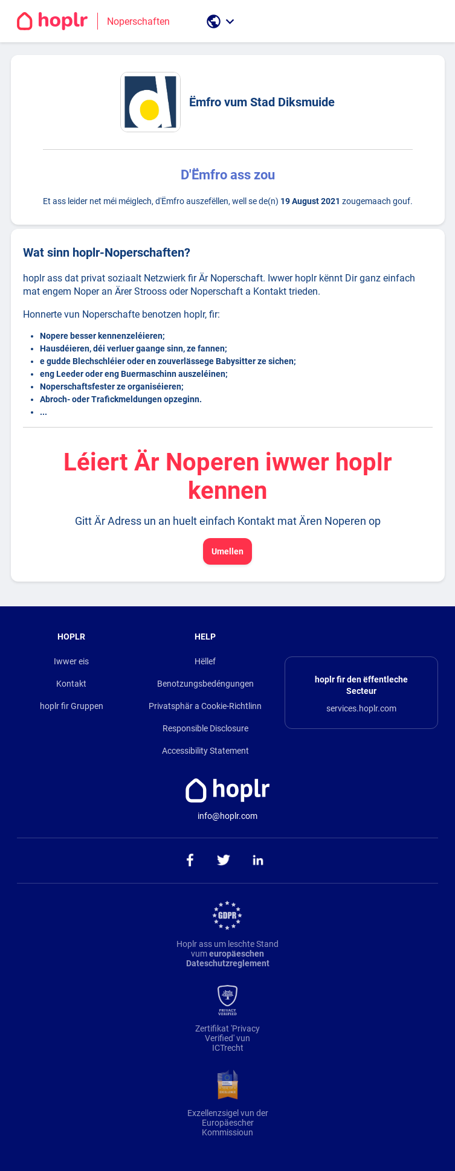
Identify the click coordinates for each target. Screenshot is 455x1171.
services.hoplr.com (361, 708)
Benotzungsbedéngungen (205, 683)
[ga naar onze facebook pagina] (189, 860)
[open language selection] (222, 21)
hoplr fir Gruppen (71, 706)
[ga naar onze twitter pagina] (223, 860)
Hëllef (205, 661)
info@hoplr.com (227, 816)
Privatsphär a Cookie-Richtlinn (205, 706)
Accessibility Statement (205, 751)
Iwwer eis (71, 661)
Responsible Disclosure (205, 728)
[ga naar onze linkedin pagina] (258, 860)
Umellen (227, 551)
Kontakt (71, 683)
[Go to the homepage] (98, 21)
